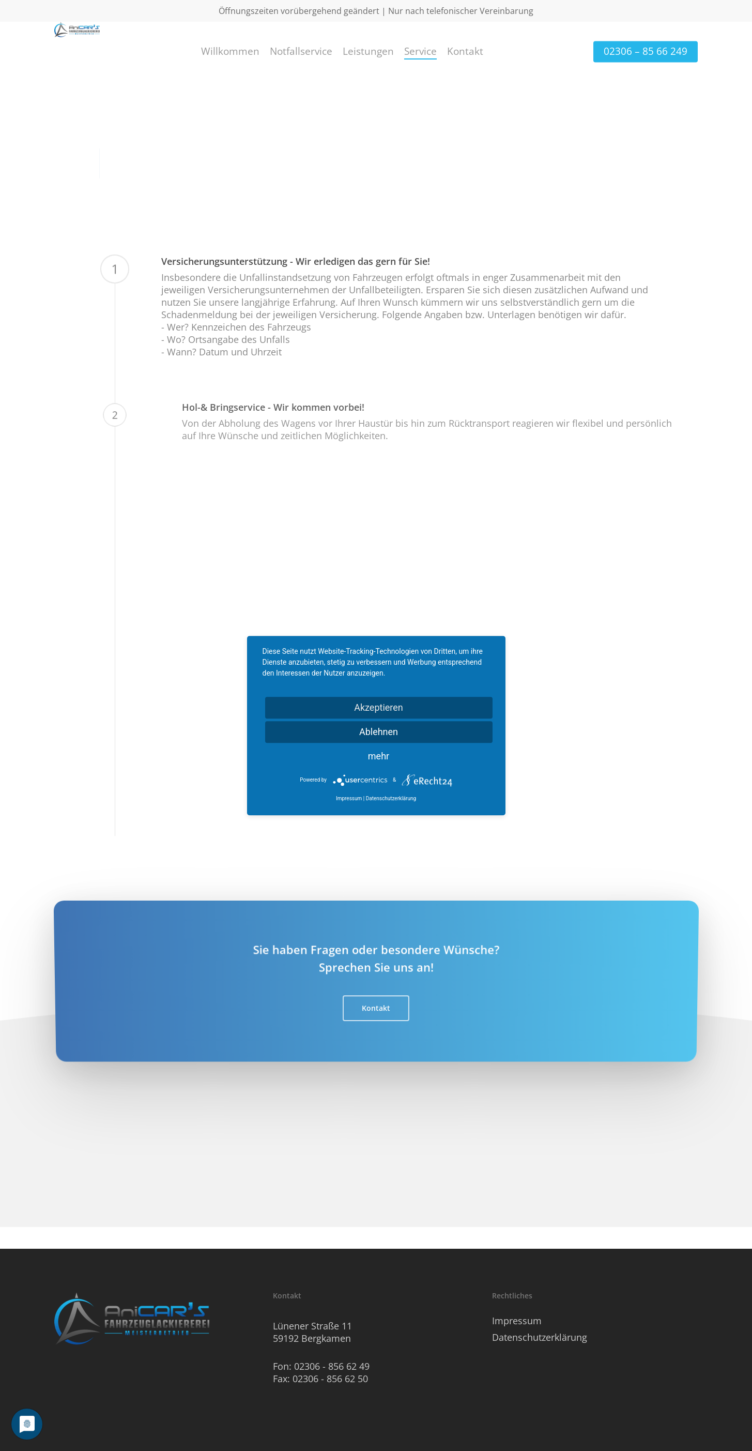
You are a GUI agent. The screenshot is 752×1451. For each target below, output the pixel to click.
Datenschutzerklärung (539, 1337)
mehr (378, 756)
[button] (376, 1026)
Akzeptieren (378, 707)
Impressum (517, 1320)
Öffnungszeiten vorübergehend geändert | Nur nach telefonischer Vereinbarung (376, 11)
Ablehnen (378, 731)
